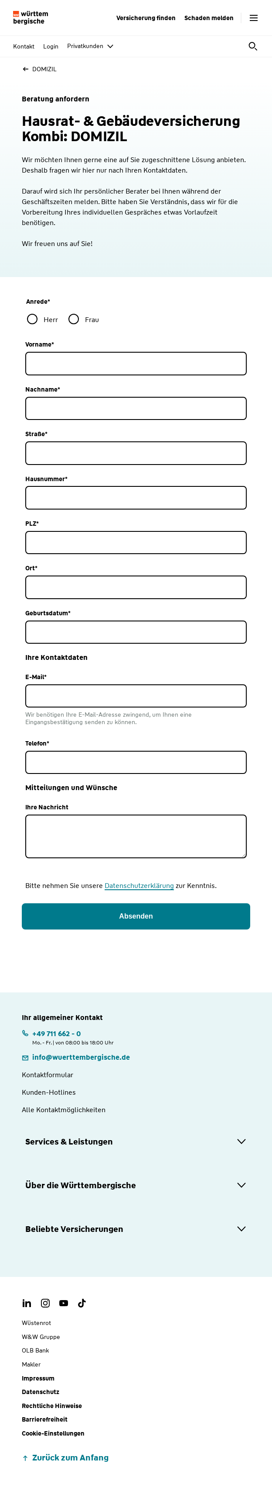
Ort (31, 568)
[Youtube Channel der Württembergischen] (63, 1303)
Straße (36, 434)
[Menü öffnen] (253, 18)
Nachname (42, 389)
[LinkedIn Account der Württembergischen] (27, 1303)
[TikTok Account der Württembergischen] (82, 1303)
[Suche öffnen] (253, 46)
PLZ (32, 523)
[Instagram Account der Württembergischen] (45, 1303)
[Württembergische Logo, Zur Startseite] (30, 18)
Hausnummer (46, 479)
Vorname (39, 344)
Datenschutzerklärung (139, 885)
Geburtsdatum (48, 613)
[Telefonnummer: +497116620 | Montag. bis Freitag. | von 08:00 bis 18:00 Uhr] (68, 1037)
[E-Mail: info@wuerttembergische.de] (76, 1057)
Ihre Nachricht (46, 807)
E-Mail (36, 677)
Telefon (37, 743)
